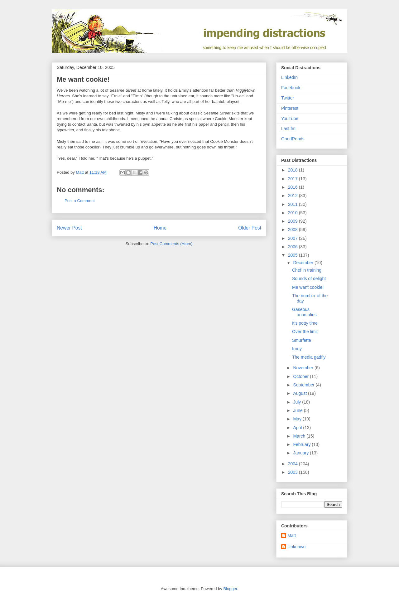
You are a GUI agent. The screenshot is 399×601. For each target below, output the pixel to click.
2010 (293, 212)
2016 (293, 187)
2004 (293, 463)
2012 (293, 195)
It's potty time (305, 323)
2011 (293, 204)
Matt (291, 535)
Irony (297, 348)
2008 (293, 229)
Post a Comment (80, 200)
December (303, 262)
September (304, 384)
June (298, 410)
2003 (293, 472)
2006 (293, 246)
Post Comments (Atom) (171, 243)
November (303, 367)
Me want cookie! (308, 287)
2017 (293, 178)
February (302, 444)
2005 (293, 255)
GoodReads (293, 138)
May (297, 418)
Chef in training (306, 270)
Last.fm (288, 128)
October (301, 376)
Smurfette (301, 340)
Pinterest (289, 108)
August (300, 393)
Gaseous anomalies (304, 312)
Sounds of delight (309, 278)
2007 (293, 238)
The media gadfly (308, 357)
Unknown (296, 546)
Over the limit (305, 331)
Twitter (287, 97)
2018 (293, 169)
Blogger (230, 588)
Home (160, 227)
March (299, 436)
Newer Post (69, 227)
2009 (293, 221)
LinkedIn (289, 77)
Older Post (249, 227)
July (297, 402)
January (301, 452)
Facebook (290, 87)
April (298, 427)
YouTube (289, 118)
